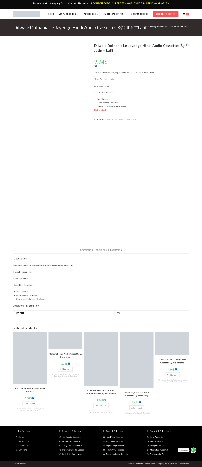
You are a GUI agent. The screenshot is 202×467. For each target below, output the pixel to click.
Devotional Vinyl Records (117, 454)
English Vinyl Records (115, 445)
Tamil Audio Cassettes (33, 410)
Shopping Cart (57, 3)
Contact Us (74, 3)
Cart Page (23, 450)
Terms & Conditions (135, 463)
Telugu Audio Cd (157, 445)
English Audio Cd (157, 454)
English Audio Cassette (72, 454)
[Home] (122, 26)
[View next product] (187, 45)
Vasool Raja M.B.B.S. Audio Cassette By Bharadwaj (136, 394)
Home (21, 437)
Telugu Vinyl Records (115, 450)
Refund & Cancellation (180, 463)
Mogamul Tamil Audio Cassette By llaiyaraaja (65, 355)
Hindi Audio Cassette (128, 119)
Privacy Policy (150, 463)
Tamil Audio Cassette (71, 437)
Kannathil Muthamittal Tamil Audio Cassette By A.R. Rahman (101, 392)
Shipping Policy (163, 463)
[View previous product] (182, 45)
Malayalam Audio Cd (159, 450)
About (87, 3)
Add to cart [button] (29, 404)
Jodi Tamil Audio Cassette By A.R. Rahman (30, 390)
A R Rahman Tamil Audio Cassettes (27, 409)
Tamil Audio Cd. (156, 437)
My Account (40, 3)
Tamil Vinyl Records (114, 437)
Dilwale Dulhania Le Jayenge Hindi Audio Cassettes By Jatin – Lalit (161, 26)
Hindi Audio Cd (156, 441)
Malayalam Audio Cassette (73, 450)
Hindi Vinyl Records (114, 441)
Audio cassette (111, 119)
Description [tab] (86, 250)
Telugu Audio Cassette (72, 445)
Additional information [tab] (109, 250)
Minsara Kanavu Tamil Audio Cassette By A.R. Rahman (172, 361)
